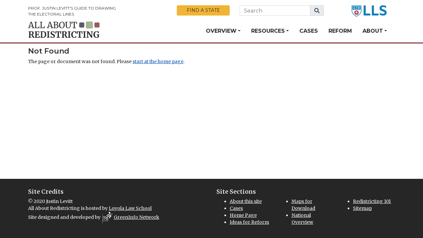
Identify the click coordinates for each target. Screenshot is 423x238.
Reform (340, 31)
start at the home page (158, 61)
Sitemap (362, 208)
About (373, 31)
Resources (268, 31)
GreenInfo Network (136, 217)
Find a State (203, 10)
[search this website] (275, 10)
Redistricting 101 (372, 201)
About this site (246, 201)
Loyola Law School (130, 208)
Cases (308, 31)
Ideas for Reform (249, 222)
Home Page (243, 215)
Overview (221, 31)
